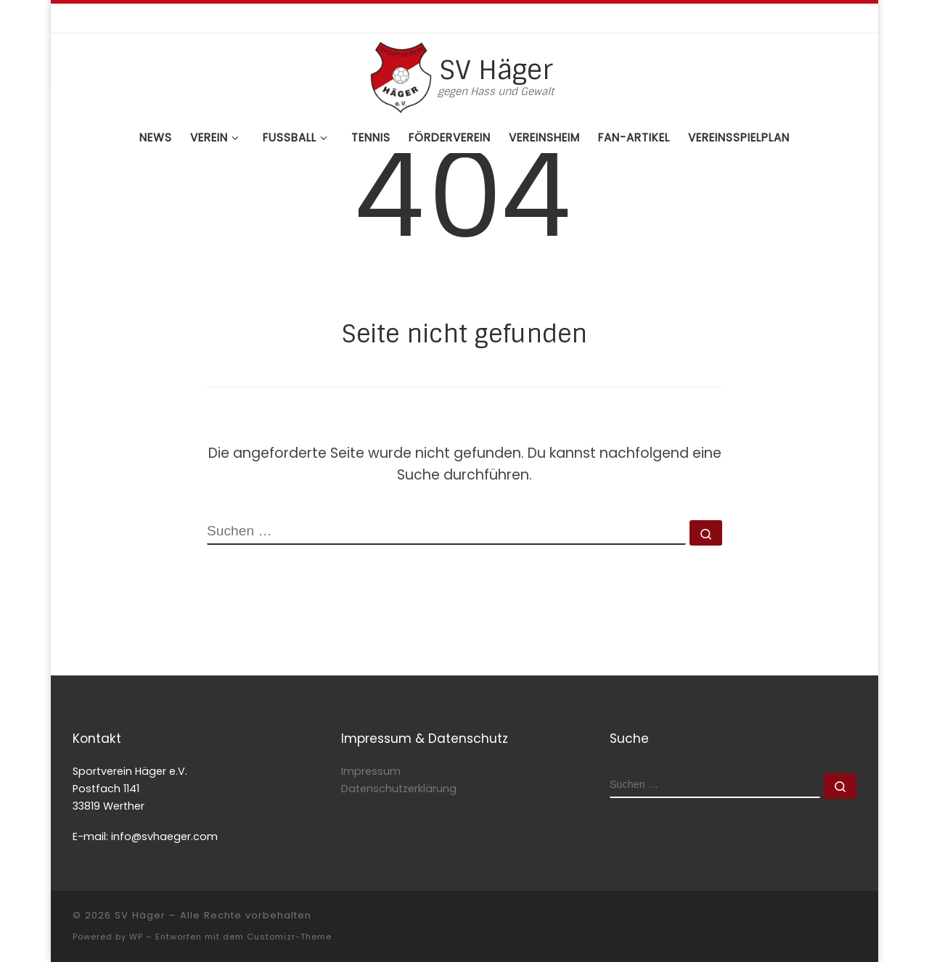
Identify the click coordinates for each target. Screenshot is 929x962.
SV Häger (140, 915)
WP (136, 936)
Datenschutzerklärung (399, 788)
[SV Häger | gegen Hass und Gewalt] (400, 76)
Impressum (371, 771)
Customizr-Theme (289, 936)
